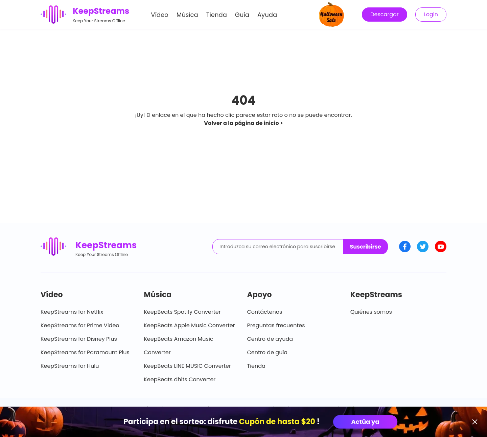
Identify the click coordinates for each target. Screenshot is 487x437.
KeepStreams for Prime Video (80, 325)
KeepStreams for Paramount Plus (85, 352)
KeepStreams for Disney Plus (79, 339)
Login (431, 14)
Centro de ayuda (270, 339)
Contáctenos (264, 312)
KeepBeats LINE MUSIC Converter (187, 366)
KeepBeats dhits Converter (179, 379)
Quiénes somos (371, 312)
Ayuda (267, 14)
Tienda (216, 14)
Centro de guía (267, 352)
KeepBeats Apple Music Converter (189, 325)
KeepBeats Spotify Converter (182, 312)
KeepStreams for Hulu (70, 366)
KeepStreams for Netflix (72, 312)
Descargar (384, 14)
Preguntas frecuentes (276, 325)
